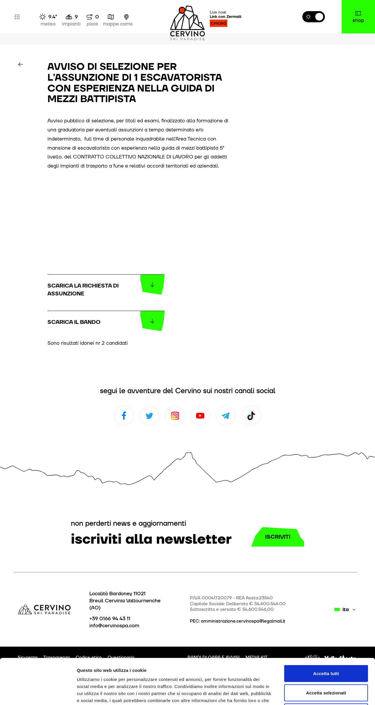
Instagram (175, 416)
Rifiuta (326, 666)
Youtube (200, 416)
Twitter (149, 416)
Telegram (225, 416)
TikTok (251, 416)
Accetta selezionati (326, 647)
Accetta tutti (326, 627)
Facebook (124, 416)
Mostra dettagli (308, 693)
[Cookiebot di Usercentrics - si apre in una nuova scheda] (38, 693)
